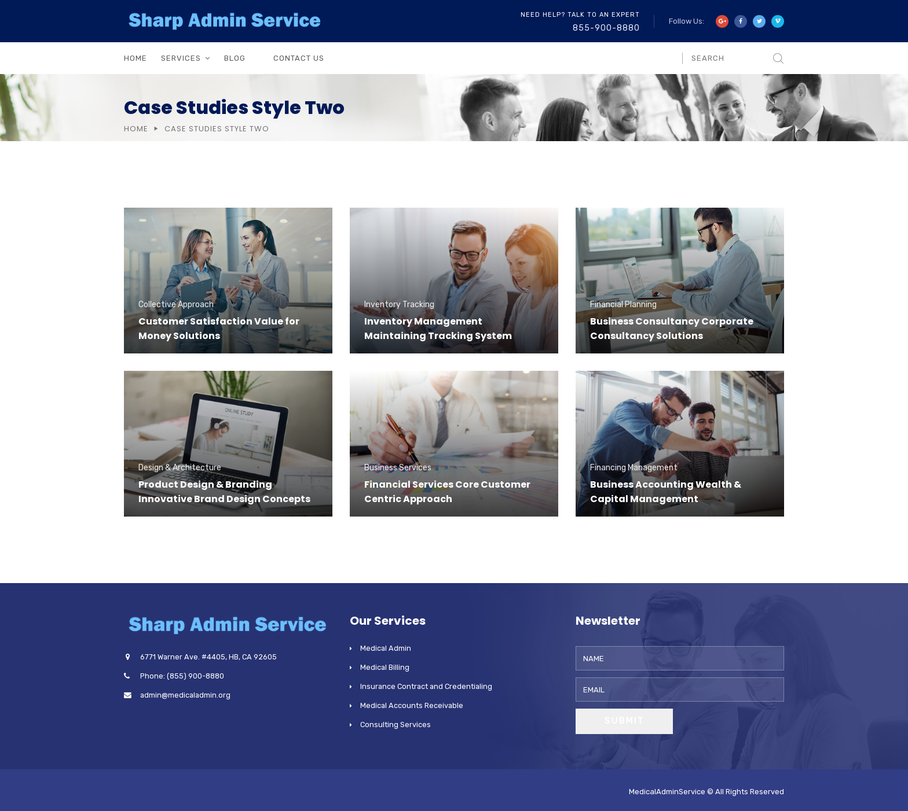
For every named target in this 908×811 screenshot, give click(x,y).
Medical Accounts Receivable (411, 705)
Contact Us (298, 58)
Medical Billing (384, 667)
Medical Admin (385, 648)
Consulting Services (395, 724)
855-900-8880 (606, 28)
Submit (624, 721)
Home (135, 58)
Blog (235, 58)
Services (181, 58)
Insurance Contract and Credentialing (426, 686)
